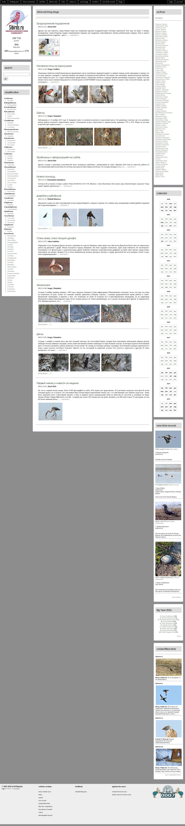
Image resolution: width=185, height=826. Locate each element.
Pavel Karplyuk (168, 621)
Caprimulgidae (12, 209)
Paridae (9, 280)
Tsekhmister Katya (161, 157)
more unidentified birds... (173, 775)
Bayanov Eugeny (160, 31)
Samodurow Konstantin (163, 139)
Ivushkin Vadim (160, 86)
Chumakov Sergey (161, 54)
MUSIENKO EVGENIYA (163, 113)
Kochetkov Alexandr (162, 100)
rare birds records (109, 2)
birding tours (14, 2)
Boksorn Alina (160, 38)
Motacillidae (11, 240)
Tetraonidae (11, 149)
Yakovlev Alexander (162, 171)
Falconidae (10, 145)
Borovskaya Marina (161, 45)
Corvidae (10, 251)
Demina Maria (160, 58)
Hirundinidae (11, 236)
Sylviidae (10, 262)
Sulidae (9, 116)
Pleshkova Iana (160, 129)
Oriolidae (10, 247)
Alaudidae (10, 238)
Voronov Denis (160, 166)
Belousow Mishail (161, 35)
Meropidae (10, 222)
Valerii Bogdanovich (168, 632)
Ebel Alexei (159, 63)
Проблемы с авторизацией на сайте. (59, 157)
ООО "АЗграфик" (13, 789)
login (171, 2)
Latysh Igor (159, 109)
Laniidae (10, 244)
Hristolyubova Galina (162, 79)
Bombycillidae (12, 253)
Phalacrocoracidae (13, 118)
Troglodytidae (12, 258)
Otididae (10, 160)
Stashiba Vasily (160, 153)
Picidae (9, 231)
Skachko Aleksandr (161, 150)
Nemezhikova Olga (161, 120)
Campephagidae (12, 242)
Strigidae (10, 205)
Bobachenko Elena (161, 36)
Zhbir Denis (159, 175)
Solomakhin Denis (161, 152)
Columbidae (11, 196)
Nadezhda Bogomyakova (168, 619)
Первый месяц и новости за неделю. (58, 383)
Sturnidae (10, 249)
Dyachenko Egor (160, 61)
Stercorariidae (12, 182)
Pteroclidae (11, 191)
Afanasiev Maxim (161, 24)
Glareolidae (11, 180)
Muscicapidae (11, 267)
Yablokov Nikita (160, 169)
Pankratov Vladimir (161, 123)
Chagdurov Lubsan (161, 51)
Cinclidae (10, 256)
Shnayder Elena (160, 146)
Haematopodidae (12, 176)
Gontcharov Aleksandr (162, 77)
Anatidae (10, 136)
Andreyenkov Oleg (161, 26)
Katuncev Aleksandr (162, 90)
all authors (159, 18)
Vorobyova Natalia (161, 164)
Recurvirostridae (12, 174)
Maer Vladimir (160, 114)
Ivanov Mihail (160, 84)
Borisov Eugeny (160, 42)
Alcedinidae (11, 220)
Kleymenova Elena (161, 97)
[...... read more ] (72, 35)
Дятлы (40, 334)
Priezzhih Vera (160, 136)
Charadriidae (11, 171)
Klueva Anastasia (161, 98)
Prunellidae (11, 260)
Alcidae (9, 187)
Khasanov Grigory (161, 91)
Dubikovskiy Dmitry (162, 59)
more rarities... (177, 597)
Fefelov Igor (159, 68)
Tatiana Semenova (168, 628)
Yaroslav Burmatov (167, 618)
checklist (42, 2)
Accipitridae (11, 142)
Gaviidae (10, 100)
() (168, 448)
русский (180, 2)
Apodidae (10, 213)
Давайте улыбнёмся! (49, 195)
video (63, 2)
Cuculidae (10, 200)
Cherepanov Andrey (161, 52)
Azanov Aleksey (160, 29)
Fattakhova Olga (160, 67)
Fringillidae (11, 289)
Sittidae (9, 282)
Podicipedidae (12, 105)
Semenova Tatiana (161, 141)
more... (179, 636)
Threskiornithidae (13, 125)
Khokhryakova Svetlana (163, 93)
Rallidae (10, 158)
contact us (72, 2)
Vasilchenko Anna (161, 161)
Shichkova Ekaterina (162, 145)
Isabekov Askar (160, 81)
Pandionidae (11, 140)
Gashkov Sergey (160, 72)
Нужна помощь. (46, 176)
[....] (176, 714)
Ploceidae (10, 287)
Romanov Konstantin (162, 137)
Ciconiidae (10, 127)
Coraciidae (10, 218)
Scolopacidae (11, 178)
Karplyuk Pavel (160, 88)
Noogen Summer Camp (163, 121)
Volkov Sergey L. (161, 162)
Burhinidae (11, 169)
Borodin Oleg (159, 43)
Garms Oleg (159, 70)
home (4, 2)
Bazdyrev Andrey (161, 33)
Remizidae (10, 278)
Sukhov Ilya (159, 155)
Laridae (9, 185)
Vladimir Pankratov (167, 627)
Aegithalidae (11, 275)
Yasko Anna (159, 173)
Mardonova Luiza (161, 116)
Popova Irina (159, 132)
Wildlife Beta (159, 168)
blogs (121, 2)
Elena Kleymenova (168, 623)
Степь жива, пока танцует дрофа (56, 238)
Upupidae (10, 227)
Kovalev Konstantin (161, 102)
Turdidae (10, 269)
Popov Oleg (159, 130)
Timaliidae (10, 271)
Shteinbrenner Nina (161, 148)
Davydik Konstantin (161, 56)
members (95, 2)
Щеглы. (41, 112)
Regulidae (10, 264)
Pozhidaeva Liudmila (162, 134)
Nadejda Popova (167, 625)
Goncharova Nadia (161, 74)
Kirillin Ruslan (160, 95)
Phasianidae (11, 151)
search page (84, 2)
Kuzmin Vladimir (161, 107)
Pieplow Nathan (160, 125)
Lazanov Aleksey (161, 111)
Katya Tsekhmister (168, 616)
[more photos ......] (44, 148)
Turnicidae (10, 165)
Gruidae (10, 156)
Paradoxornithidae (13, 273)
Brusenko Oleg (160, 49)
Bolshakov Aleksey (161, 40)
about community (29, 2)
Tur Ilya (158, 159)
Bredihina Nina (160, 47)
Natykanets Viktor (161, 118)
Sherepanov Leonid (161, 143)
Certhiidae (10, 284)
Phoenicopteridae (13, 131)
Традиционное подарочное (53, 23)
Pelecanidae (11, 114)
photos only (53, 2)
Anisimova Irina (160, 28)
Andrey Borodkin (167, 630)
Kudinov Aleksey (161, 106)
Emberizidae (11, 291)
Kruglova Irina (160, 104)
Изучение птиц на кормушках (54, 65)
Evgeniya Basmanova (162, 65)
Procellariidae (11, 109)
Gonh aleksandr (160, 75)
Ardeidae (10, 123)
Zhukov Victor (160, 176)
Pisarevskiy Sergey (161, 127)
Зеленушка (43, 285)
